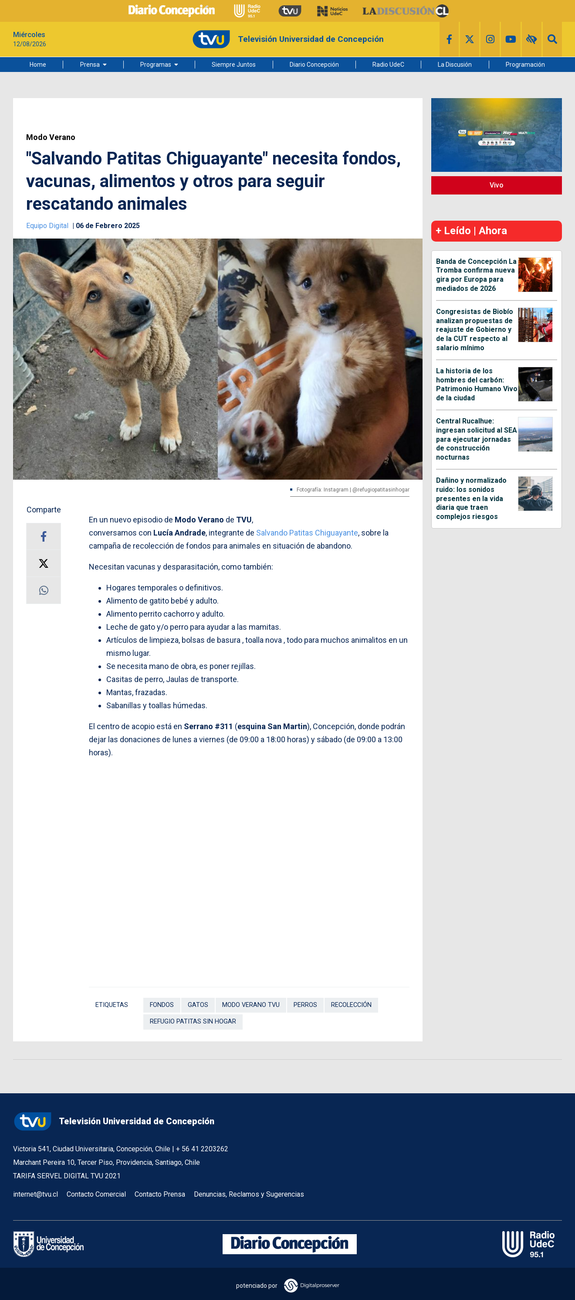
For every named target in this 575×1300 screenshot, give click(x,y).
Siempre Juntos (234, 64)
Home (38, 64)
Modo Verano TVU (251, 1005)
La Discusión (455, 64)
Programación (525, 64)
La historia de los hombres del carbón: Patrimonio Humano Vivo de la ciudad (477, 384)
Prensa (90, 64)
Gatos (198, 1005)
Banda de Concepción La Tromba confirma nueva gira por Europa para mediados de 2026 (476, 275)
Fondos (162, 1005)
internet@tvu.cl (35, 1194)
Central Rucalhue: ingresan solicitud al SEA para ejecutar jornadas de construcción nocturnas (476, 439)
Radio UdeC (388, 64)
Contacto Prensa (160, 1194)
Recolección (351, 1005)
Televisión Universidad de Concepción (113, 1121)
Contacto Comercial (96, 1194)
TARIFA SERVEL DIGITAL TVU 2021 (67, 1176)
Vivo (497, 185)
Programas (155, 64)
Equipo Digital (48, 226)
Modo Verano (50, 137)
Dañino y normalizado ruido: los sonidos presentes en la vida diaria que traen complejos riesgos (471, 498)
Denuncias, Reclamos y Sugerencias (249, 1194)
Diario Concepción (314, 64)
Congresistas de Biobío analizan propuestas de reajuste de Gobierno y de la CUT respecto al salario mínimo (474, 329)
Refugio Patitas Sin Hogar (193, 1021)
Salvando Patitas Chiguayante (307, 532)
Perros (305, 1005)
